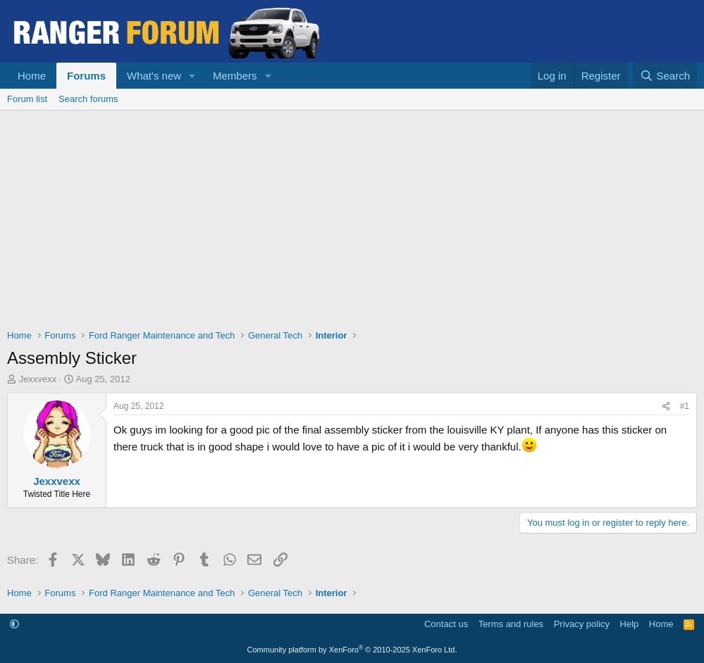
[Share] (666, 406)
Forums (86, 76)
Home (32, 76)
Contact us (446, 624)
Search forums (88, 99)
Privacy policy (582, 624)
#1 (684, 406)
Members (235, 76)
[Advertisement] (352, 216)
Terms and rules (510, 624)
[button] (192, 76)
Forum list (27, 99)
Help (629, 624)
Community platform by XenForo (352, 649)
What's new (154, 76)
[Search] (665, 76)
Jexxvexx (37, 379)
